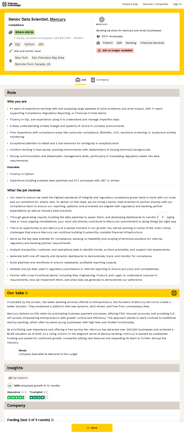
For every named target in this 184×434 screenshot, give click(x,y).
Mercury (58, 19)
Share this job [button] (18, 407)
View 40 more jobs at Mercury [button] (52, 407)
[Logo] (11, 4)
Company (99, 80)
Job (80, 80)
